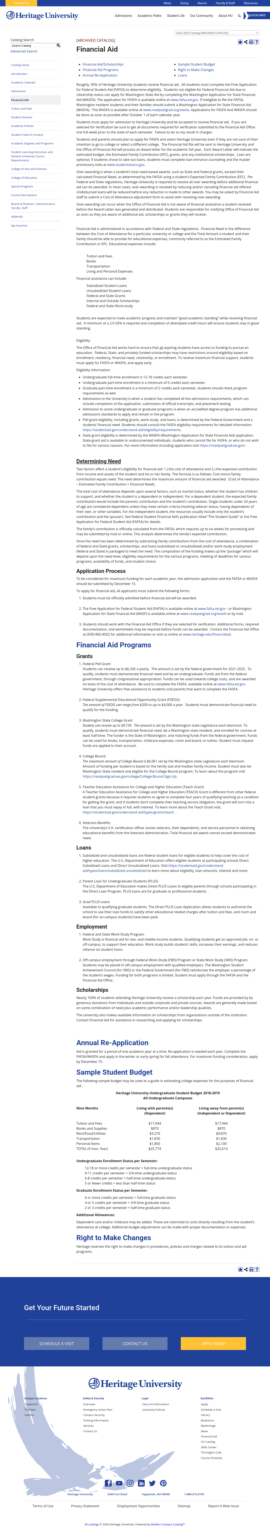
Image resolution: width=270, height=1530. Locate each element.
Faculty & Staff (225, 3)
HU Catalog (208, 1442)
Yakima (29, 1415)
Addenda (17, 216)
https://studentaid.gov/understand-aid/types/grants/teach (128, 812)
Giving (184, 3)
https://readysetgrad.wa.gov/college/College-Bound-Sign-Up (130, 776)
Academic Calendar (23, 82)
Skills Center (208, 1447)
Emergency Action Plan (97, 1410)
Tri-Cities (30, 1410)
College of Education (24, 178)
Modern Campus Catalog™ (168, 1524)
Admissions (18, 91)
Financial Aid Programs (101, 69)
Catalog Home (20, 65)
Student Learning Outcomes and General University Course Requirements (32, 156)
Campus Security (94, 1415)
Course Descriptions (24, 195)
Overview (89, 1404)
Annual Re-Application (100, 75)
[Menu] (257, 15)
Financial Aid (20, 100)
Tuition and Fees (21, 108)
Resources (251, 3)
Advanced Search (24, 51)
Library (205, 1415)
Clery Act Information (155, 1404)
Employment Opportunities (138, 1506)
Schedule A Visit (211, 1410)
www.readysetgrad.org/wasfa (166, 110)
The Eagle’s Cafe (211, 1452)
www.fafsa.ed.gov (184, 99)
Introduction (19, 74)
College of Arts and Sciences (29, 169)
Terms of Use (42, 1506)
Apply (204, 1404)
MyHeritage (208, 1426)
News (167, 3)
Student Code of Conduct (27, 135)
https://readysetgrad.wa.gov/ (222, 445)
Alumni (202, 3)
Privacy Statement (85, 1506)
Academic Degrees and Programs (32, 143)
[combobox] (217, 32)
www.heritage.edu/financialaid (207, 634)
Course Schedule (211, 1458)
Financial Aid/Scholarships (103, 64)
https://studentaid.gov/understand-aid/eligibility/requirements (132, 430)
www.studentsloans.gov (125, 164)
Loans (182, 75)
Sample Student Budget (196, 64)
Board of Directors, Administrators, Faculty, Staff (33, 206)
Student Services (21, 117)
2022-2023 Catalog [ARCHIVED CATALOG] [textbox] (202, 33)
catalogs (93, 1524)
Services (88, 1426)
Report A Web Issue (223, 1506)
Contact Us (21, 3)
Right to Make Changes (196, 69)
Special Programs (22, 186)
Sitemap (184, 1506)
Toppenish (31, 1404)
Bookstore (207, 1420)
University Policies (153, 1410)
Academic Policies (22, 126)
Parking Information (96, 1420)
